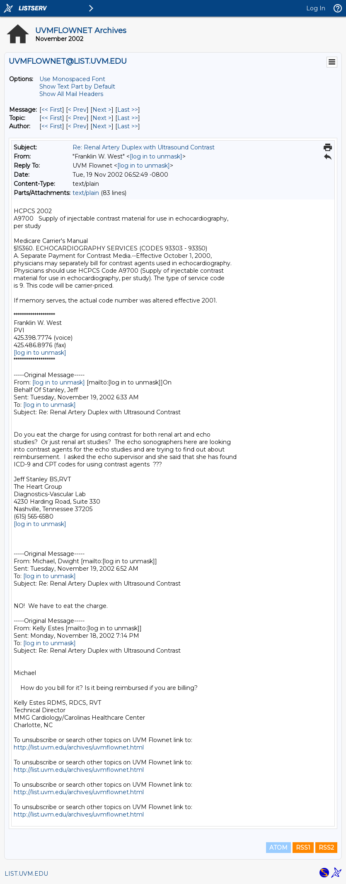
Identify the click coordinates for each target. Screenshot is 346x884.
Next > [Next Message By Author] (101, 126)
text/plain (86, 193)
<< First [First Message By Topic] (51, 118)
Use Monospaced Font (72, 79)
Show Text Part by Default (77, 86)
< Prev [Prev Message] (77, 109)
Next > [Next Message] (101, 109)
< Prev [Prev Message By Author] (77, 126)
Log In (315, 8)
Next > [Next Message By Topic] (101, 118)
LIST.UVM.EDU (26, 873)
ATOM (278, 847)
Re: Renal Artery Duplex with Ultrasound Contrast (144, 147)
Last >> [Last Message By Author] (127, 126)
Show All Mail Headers (71, 94)
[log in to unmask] (156, 156)
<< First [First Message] (51, 109)
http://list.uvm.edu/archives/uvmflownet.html (79, 747)
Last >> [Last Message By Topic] (127, 118)
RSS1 (303, 847)
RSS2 (326, 847)
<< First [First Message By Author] (51, 126)
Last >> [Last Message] (127, 109)
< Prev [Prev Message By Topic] (77, 118)
